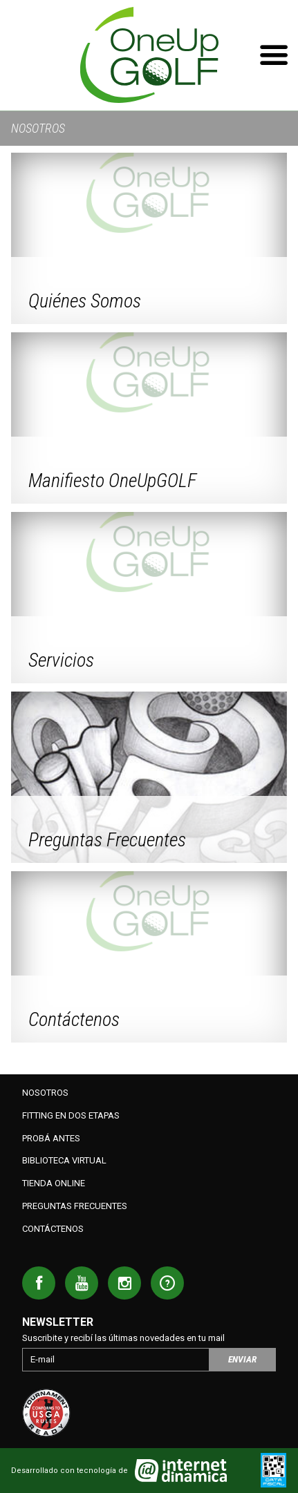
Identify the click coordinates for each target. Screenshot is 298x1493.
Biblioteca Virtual (64, 1160)
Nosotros (45, 1092)
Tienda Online (53, 1183)
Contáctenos (53, 1229)
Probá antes (51, 1138)
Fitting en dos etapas (71, 1115)
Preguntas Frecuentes (74, 1206)
